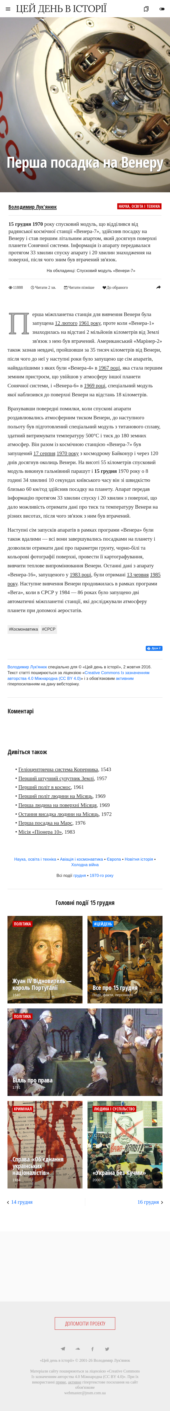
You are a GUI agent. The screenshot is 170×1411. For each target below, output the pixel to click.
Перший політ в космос (44, 787)
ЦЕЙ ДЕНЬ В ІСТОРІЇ (61, 8)
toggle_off (162, 9)
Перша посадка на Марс (45, 823)
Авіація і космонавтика (81, 859)
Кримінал (23, 1108)
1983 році (80, 574)
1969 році (94, 385)
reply (159, 287)
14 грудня (21, 1202)
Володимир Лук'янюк (32, 206)
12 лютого (66, 323)
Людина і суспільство (114, 1108)
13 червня (138, 574)
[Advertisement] (85, 1266)
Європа (114, 859)
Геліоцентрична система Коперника (58, 769)
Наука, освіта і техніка (139, 206)
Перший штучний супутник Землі (56, 778)
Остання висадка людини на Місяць (58, 814)
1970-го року (102, 875)
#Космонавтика (23, 629)
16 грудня (148, 1202)
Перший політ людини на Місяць (55, 796)
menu (8, 9)
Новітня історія (139, 859)
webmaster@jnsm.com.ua (85, 1392)
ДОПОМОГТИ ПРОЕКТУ (85, 1323)
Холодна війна (85, 864)
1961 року (89, 323)
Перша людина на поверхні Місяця (57, 805)
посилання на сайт (122, 1382)
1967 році (109, 368)
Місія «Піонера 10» (40, 832)
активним (125, 678)
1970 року (68, 453)
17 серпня (45, 453)
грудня (80, 875)
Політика (22, 923)
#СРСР (49, 629)
